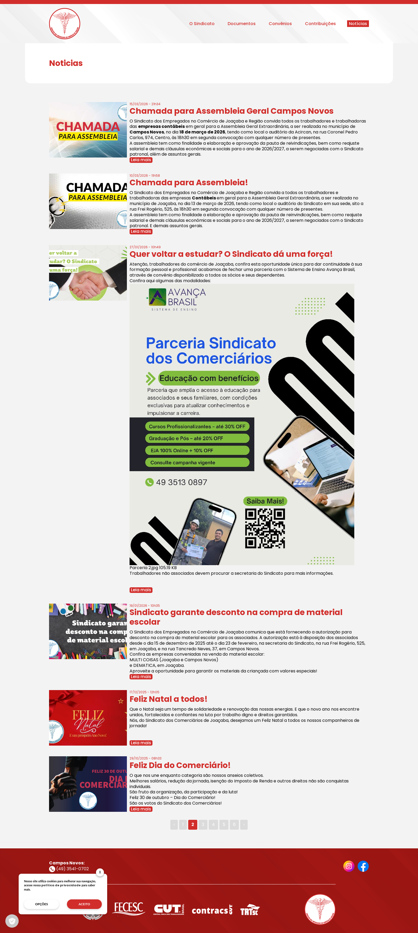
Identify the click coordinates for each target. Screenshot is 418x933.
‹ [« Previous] (174, 824)
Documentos (242, 24)
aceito (84, 904)
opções (41, 904)
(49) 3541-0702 (69, 869)
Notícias (358, 24)
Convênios (280, 24)
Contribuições (320, 24)
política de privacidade (61, 885)
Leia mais (141, 160)
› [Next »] (243, 824)
